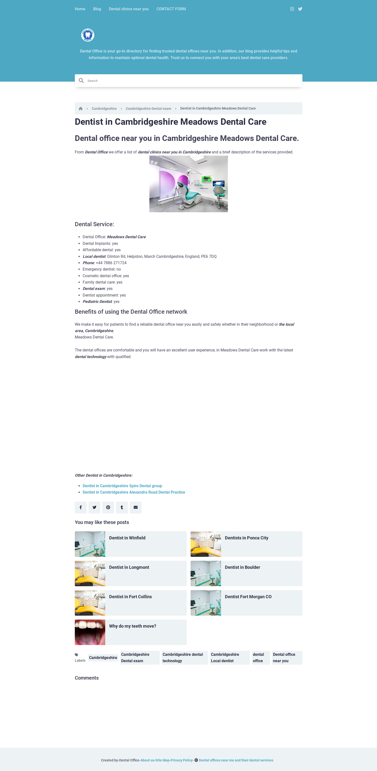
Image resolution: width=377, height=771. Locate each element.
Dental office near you (284, 657)
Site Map (162, 760)
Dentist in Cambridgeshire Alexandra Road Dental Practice (134, 492)
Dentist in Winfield (127, 537)
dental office (258, 657)
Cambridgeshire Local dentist (225, 657)
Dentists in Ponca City (246, 537)
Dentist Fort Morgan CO (248, 596)
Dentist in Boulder (242, 567)
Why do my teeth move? (132, 626)
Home (80, 9)
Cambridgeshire (104, 109)
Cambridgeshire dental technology (183, 657)
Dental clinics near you (129, 9)
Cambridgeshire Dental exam (148, 109)
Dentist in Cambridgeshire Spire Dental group (122, 486)
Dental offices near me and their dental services (236, 760)
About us (147, 760)
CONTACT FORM (171, 9)
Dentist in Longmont (129, 567)
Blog (97, 9)
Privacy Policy (182, 760)
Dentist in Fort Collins (130, 596)
